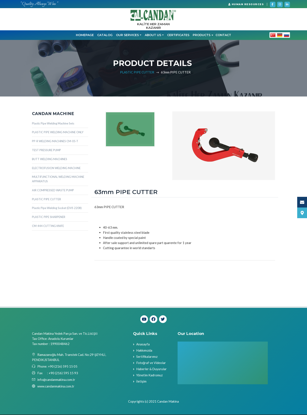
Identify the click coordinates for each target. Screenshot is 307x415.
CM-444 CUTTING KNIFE (48, 226)
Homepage (85, 35)
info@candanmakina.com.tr (56, 380)
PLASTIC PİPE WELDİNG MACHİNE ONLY (57, 132)
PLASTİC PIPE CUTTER (137, 72)
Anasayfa (143, 344)
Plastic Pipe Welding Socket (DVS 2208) (57, 208)
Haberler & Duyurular (151, 369)
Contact (223, 35)
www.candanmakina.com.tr (55, 387)
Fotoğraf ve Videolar (151, 363)
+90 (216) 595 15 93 (63, 373)
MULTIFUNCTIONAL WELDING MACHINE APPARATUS (58, 179)
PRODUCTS (203, 35)
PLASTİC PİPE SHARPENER (48, 217)
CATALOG (105, 35)
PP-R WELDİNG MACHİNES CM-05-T (55, 141)
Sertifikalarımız (147, 357)
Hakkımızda (144, 351)
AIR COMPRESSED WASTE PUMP (53, 190)
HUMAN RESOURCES (246, 4)
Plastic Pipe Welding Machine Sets (53, 123)
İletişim (141, 382)
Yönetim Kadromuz (149, 375)
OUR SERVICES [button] (127, 35)
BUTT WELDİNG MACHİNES (49, 159)
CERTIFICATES (178, 35)
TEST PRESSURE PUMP (46, 150)
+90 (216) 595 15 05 (62, 367)
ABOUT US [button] (153, 35)
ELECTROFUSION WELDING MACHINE (56, 168)
